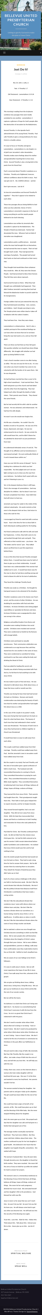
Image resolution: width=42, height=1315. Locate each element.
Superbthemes (32, 1311)
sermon (21, 65)
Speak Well (21, 1266)
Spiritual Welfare (21, 1253)
